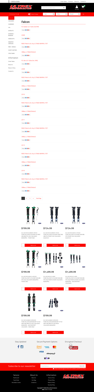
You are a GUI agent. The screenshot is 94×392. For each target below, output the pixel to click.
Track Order (16, 380)
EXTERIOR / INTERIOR (11, 34)
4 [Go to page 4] (33, 198)
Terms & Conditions (72, 368)
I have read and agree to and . (69, 368)
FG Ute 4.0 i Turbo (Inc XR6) (29, 60)
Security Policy (51, 385)
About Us (76, 1)
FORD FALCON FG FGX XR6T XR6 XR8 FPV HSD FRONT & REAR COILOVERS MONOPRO (53, 279)
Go (83, 14)
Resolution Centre (16, 382)
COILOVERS (11, 21)
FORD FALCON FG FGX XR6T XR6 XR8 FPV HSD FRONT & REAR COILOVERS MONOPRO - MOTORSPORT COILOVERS (75, 280)
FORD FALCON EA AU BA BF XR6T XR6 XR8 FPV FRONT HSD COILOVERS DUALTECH (53, 236)
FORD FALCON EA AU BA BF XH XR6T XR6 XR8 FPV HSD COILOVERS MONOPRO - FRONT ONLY (30, 236)
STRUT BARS (11, 53)
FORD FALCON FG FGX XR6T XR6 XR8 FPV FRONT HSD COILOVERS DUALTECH (74, 236)
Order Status (64, 1)
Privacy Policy (82, 368)
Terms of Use (51, 378)
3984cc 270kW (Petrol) (28, 52)
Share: (26, 30)
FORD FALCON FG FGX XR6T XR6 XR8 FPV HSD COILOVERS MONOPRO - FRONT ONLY (30, 279)
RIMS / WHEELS (12, 47)
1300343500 (15, 1)
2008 (23, 35)
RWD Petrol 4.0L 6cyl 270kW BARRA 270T (34, 43)
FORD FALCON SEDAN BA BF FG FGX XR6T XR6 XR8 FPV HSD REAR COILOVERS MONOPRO (52, 323)
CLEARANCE (11, 24)
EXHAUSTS (11, 30)
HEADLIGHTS (11, 38)
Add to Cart (33, 245)
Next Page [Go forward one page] (38, 198)
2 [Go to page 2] (26, 198)
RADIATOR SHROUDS (10, 42)
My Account (16, 378)
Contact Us (83, 1)
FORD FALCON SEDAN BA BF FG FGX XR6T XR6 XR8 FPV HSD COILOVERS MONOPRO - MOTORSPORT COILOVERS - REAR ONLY (30, 324)
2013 (23, 145)
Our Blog (34, 380)
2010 (23, 94)
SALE (11, 18)
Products (70, 1)
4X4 (9, 27)
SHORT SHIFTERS (12, 50)
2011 (23, 120)
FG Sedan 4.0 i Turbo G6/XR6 (30, 27)
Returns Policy (11, 68)
